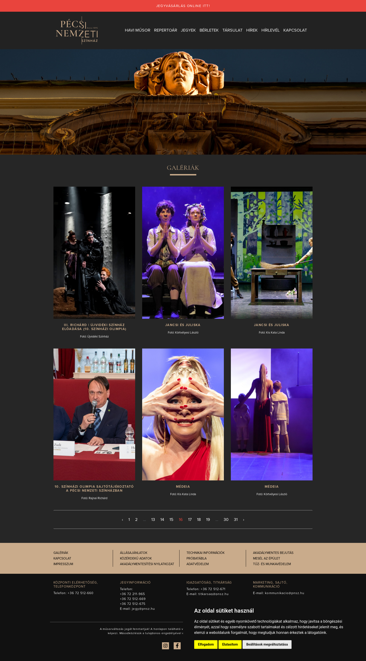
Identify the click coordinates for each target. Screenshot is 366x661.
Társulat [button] (232, 30)
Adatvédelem (198, 564)
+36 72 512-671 (213, 589)
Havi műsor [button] (137, 30)
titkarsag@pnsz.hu (213, 594)
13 (153, 519)
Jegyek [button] (188, 30)
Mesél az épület (266, 558)
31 (236, 519)
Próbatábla (197, 558)
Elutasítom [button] (230, 644)
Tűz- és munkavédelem (272, 564)
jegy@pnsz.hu (143, 609)
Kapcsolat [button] (295, 30)
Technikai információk (206, 553)
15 (171, 519)
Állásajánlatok (133, 553)
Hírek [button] (252, 30)
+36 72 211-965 (132, 594)
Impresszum (63, 564)
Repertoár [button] (165, 30)
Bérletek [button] (209, 30)
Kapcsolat (62, 558)
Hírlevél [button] (270, 30)
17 (190, 519)
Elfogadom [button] (206, 644)
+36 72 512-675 (132, 604)
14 (162, 519)
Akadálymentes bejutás (273, 553)
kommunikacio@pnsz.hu (284, 593)
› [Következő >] (243, 519)
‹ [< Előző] (122, 519)
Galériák (60, 553)
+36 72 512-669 (133, 599)
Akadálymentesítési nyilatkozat (147, 564)
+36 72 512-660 (81, 593)
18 (199, 519)
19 (208, 519)
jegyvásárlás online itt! (183, 6)
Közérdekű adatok (136, 558)
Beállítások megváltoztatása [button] (267, 644)
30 (226, 519)
